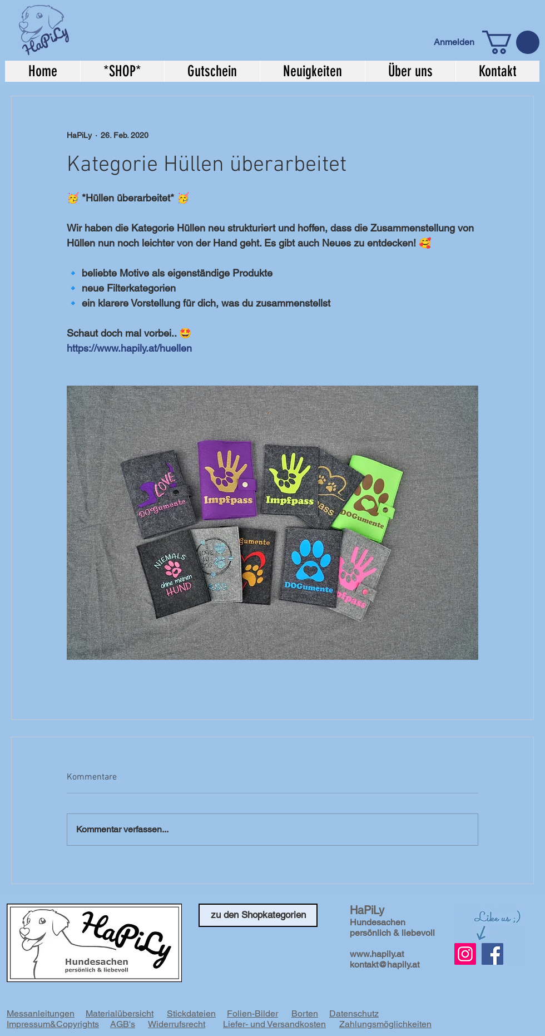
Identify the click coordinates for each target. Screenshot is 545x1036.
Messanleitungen (41, 1013)
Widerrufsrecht (176, 1024)
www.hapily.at (377, 954)
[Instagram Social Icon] (465, 954)
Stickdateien (191, 1013)
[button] (510, 42)
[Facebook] (492, 954)
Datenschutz (354, 1013)
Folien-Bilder (252, 1013)
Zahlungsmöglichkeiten (385, 1024)
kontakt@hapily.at (384, 964)
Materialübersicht (119, 1013)
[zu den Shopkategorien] (258, 915)
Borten (304, 1013)
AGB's (122, 1024)
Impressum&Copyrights (53, 1024)
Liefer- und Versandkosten (274, 1024)
